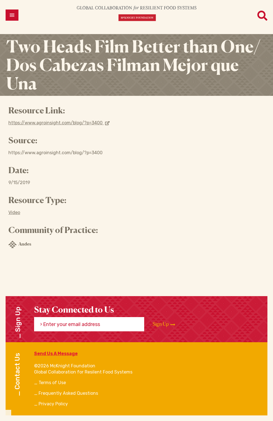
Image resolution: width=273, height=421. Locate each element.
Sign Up (164, 324)
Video (14, 212)
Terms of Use (52, 382)
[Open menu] (12, 15)
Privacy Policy (53, 403)
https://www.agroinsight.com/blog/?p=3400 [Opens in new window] (59, 122)
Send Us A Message (56, 353)
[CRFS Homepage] (137, 13)
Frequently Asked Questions (68, 393)
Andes (19, 244)
